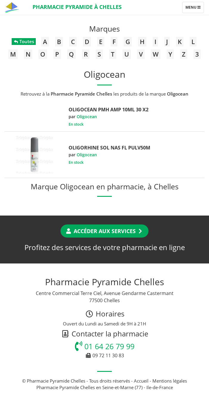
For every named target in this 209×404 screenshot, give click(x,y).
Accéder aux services (104, 231)
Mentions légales (169, 381)
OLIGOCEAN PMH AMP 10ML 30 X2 (108, 109)
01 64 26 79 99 (104, 346)
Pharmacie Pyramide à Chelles (77, 6)
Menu (194, 8)
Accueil (141, 381)
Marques (104, 29)
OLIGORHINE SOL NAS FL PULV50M (109, 147)
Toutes (23, 41)
